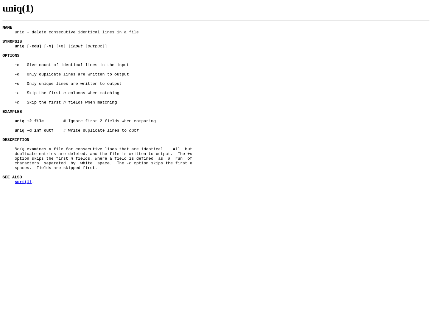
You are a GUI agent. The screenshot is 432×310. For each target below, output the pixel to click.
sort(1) (23, 213)
